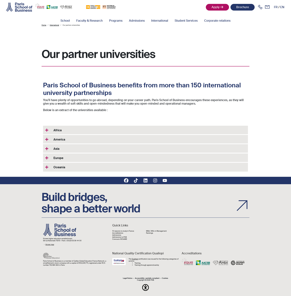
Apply (216, 7)
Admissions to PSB (119, 237)
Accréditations (117, 233)
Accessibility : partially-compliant (147, 278)
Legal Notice (127, 278)
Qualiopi (135, 259)
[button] (145, 287)
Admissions (137, 20)
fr (276, 7)
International (159, 20)
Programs (115, 20)
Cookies (165, 278)
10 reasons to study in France (123, 231)
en (282, 7)
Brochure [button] (242, 7)
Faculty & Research (89, 20)
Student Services (186, 20)
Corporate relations (217, 20)
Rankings (149, 233)
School (65, 20)
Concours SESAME (119, 239)
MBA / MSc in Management (156, 231)
